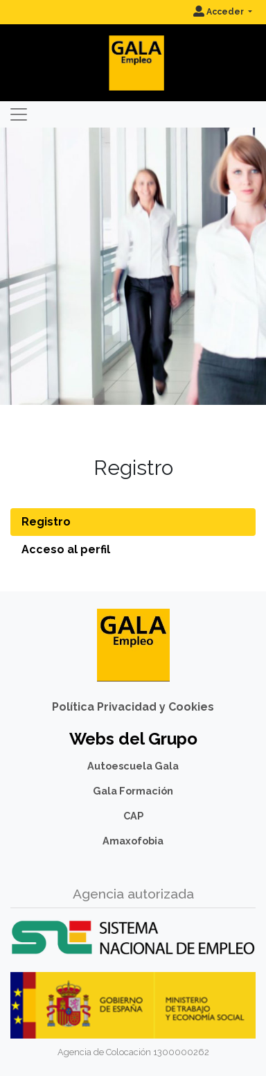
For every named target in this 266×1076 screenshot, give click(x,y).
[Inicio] (133, 51)
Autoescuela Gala (133, 766)
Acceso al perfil (65, 549)
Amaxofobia (133, 841)
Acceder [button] (219, 12)
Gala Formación (133, 791)
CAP (133, 816)
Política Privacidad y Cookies (133, 706)
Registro (46, 521)
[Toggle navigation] (18, 114)
